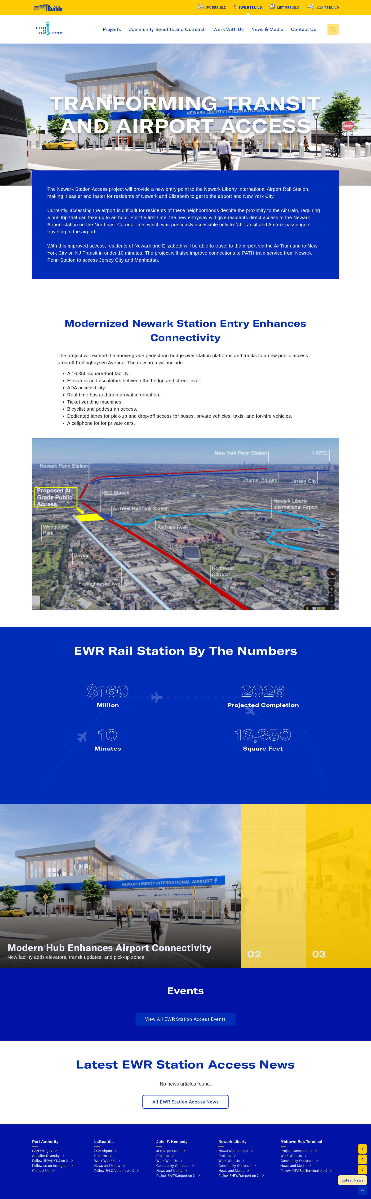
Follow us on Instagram (50, 1166)
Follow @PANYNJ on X (50, 1161)
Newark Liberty (232, 1142)
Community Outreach (172, 1166)
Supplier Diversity (46, 1156)
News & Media (267, 29)
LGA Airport (103, 1151)
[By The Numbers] (362, 1159)
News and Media (107, 1166)
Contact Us (303, 29)
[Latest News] (352, 1180)
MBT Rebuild (288, 7)
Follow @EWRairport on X (238, 1175)
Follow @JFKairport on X (175, 1175)
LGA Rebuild (328, 7)
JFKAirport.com (168, 1151)
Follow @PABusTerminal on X (304, 1171)
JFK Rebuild (215, 7)
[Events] (362, 1169)
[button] (333, 29)
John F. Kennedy (172, 1142)
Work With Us (228, 29)
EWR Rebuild (250, 7)
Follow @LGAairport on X (114, 1171)
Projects (112, 29)
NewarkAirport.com (233, 1151)
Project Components (296, 1151)
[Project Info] (362, 1149)
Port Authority (45, 1142)
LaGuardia (104, 1142)
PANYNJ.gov (42, 1151)
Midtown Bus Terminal (301, 1142)
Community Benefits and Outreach (167, 29)
